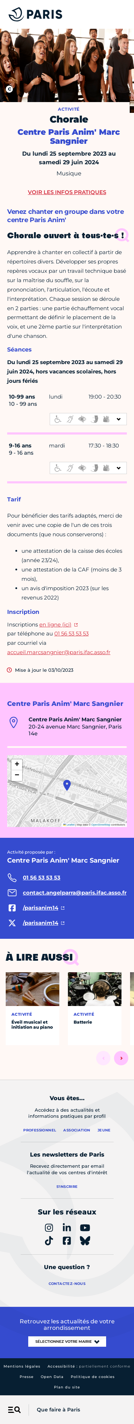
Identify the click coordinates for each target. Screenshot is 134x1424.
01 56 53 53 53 (71, 633)
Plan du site (67, 1387)
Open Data (52, 1376)
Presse (27, 1376)
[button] (67, 785)
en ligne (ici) (55, 624)
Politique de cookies (93, 1376)
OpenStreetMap (100, 824)
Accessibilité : (89, 1366)
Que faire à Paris (58, 1409)
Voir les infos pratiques (67, 192)
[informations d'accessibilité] (88, 419)
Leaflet (69, 824)
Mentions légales (22, 1366)
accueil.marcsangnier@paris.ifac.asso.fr (58, 652)
